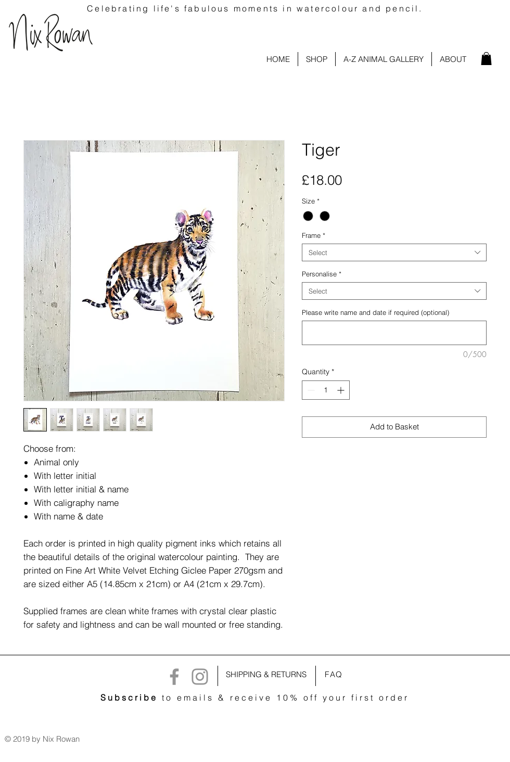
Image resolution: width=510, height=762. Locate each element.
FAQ (334, 674)
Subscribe (129, 697)
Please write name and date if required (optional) (375, 312)
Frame (313, 235)
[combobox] (394, 252)
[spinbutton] (325, 390)
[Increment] (341, 390)
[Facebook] (174, 677)
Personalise (321, 274)
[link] (486, 58)
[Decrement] (309, 390)
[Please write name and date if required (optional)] (394, 332)
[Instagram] (200, 677)
